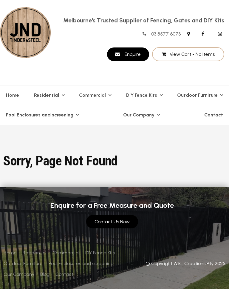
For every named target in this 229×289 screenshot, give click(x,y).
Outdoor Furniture (197, 95)
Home (12, 95)
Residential (46, 95)
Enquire (133, 54)
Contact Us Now (112, 222)
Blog (44, 274)
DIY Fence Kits (141, 95)
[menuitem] (10, 253)
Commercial (92, 95)
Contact (213, 115)
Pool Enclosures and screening (39, 115)
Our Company (138, 115)
